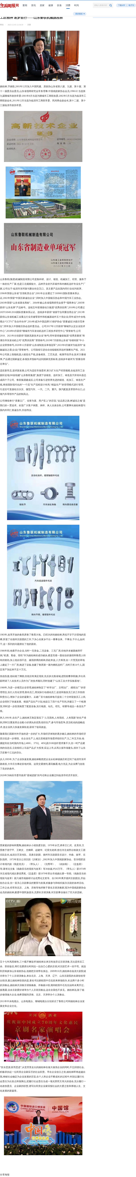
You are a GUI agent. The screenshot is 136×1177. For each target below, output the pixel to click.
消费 (68, 5)
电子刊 (131, 5)
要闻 (24, 5)
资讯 (33, 5)
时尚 (76, 5)
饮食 (59, 5)
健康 (50, 5)
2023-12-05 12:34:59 (15, 25)
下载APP (121, 5)
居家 (42, 5)
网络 (2, 25)
